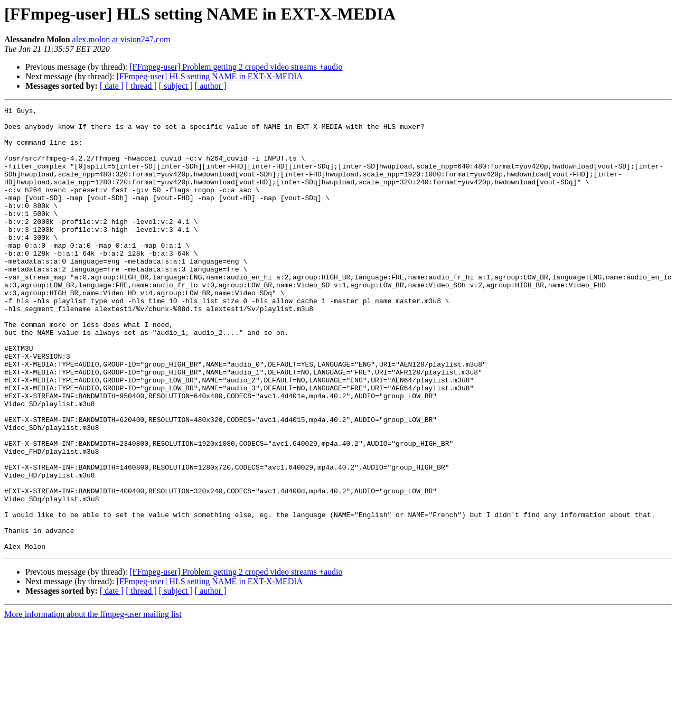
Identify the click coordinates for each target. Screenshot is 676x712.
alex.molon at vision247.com (121, 39)
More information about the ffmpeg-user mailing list (93, 702)
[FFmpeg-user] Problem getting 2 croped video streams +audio (235, 66)
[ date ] (112, 85)
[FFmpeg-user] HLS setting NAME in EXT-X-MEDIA (209, 76)
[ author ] (211, 85)
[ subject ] (176, 85)
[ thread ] (141, 85)
